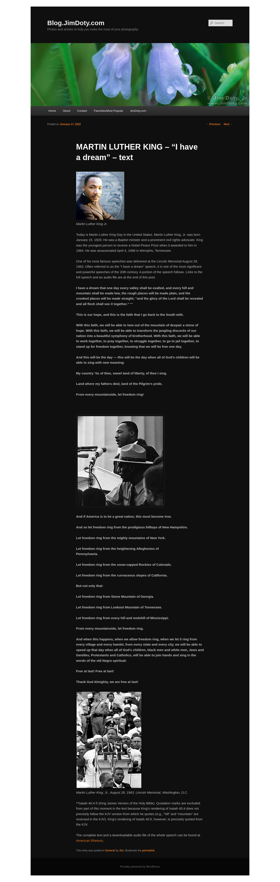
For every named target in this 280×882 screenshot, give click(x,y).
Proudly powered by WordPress (140, 866)
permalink (148, 850)
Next (228, 124)
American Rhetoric (89, 840)
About (66, 110)
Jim (121, 850)
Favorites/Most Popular (108, 110)
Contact (82, 110)
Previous (213, 124)
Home (52, 110)
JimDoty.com (138, 110)
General (110, 850)
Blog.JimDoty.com (75, 22)
